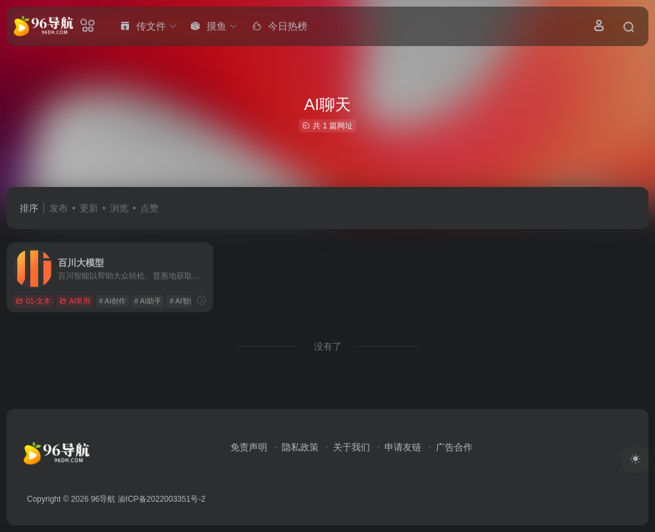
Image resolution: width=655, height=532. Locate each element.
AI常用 (74, 301)
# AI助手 (147, 301)
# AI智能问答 (190, 301)
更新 (89, 208)
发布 (58, 208)
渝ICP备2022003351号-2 (161, 499)
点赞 (149, 208)
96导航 (103, 499)
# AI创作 (112, 301)
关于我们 (351, 447)
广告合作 (454, 447)
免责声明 (248, 447)
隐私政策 (300, 447)
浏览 (119, 208)
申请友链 (402, 447)
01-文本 (33, 301)
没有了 (328, 346)
